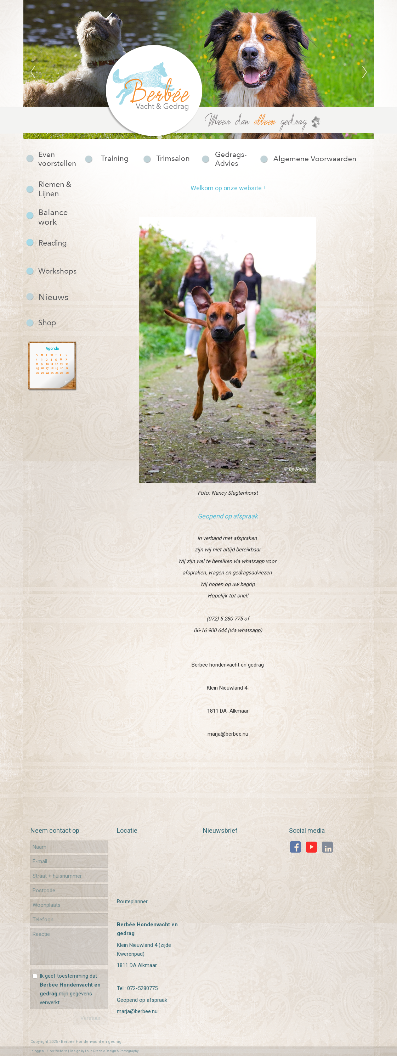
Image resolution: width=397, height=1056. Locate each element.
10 (239, 137)
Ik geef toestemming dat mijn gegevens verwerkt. (70, 989)
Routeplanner (132, 901)
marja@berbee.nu (137, 1011)
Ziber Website (56, 1051)
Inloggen (37, 1051)
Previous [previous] (32, 72)
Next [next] (364, 72)
